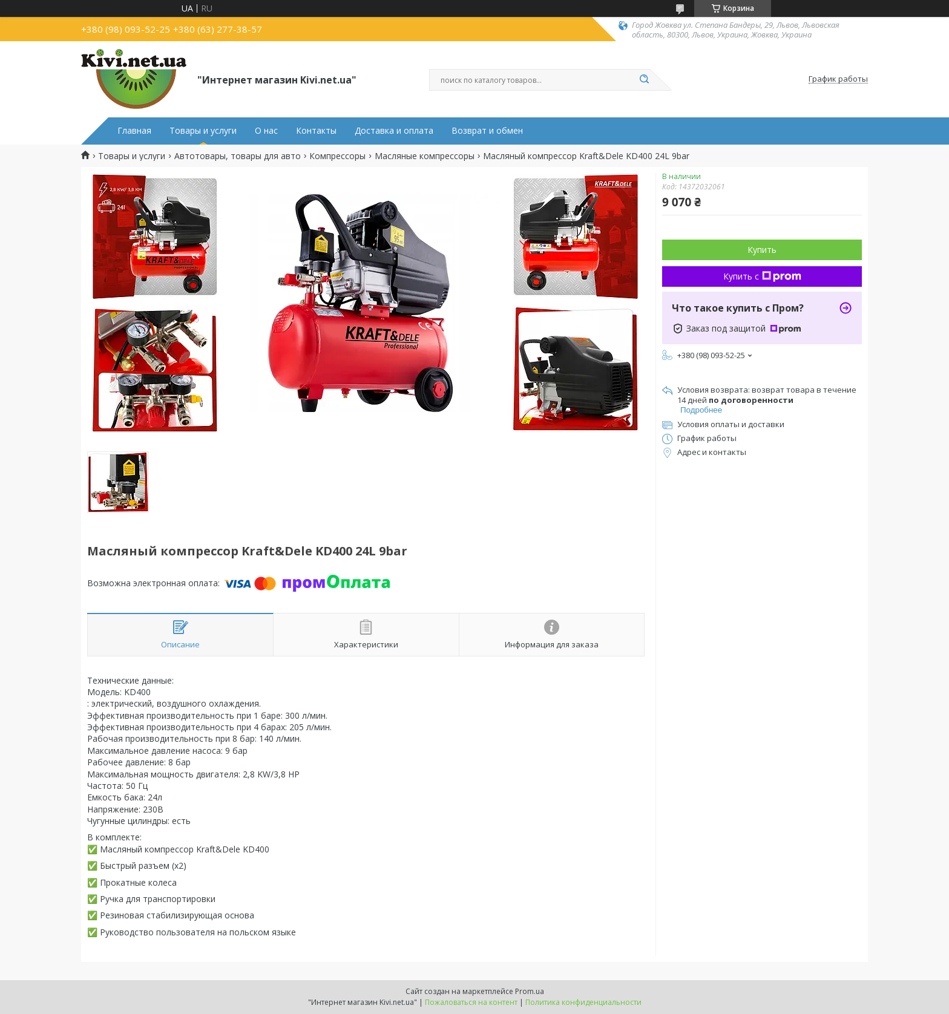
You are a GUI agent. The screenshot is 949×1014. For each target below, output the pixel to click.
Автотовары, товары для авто (237, 156)
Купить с (762, 276)
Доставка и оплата (394, 130)
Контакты (316, 130)
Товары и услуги (203, 130)
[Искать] (644, 80)
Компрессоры (337, 156)
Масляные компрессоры (425, 156)
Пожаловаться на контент (471, 1002)
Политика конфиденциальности (583, 1002)
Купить (762, 249)
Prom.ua (529, 991)
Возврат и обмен (487, 130)
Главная (134, 130)
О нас (266, 130)
